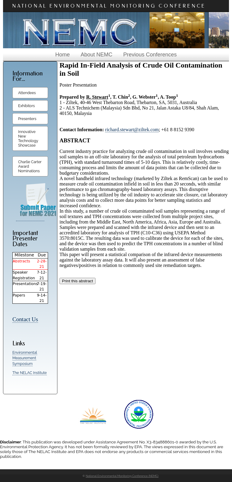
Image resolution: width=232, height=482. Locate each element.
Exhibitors (26, 105)
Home (62, 55)
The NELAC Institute (29, 372)
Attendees (27, 92)
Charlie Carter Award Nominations (30, 166)
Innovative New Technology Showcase (28, 138)
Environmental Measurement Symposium (24, 358)
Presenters (27, 118)
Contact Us (25, 319)
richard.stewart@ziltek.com (132, 129)
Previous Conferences (150, 55)
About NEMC (96, 55)
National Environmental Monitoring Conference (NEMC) (122, 475)
